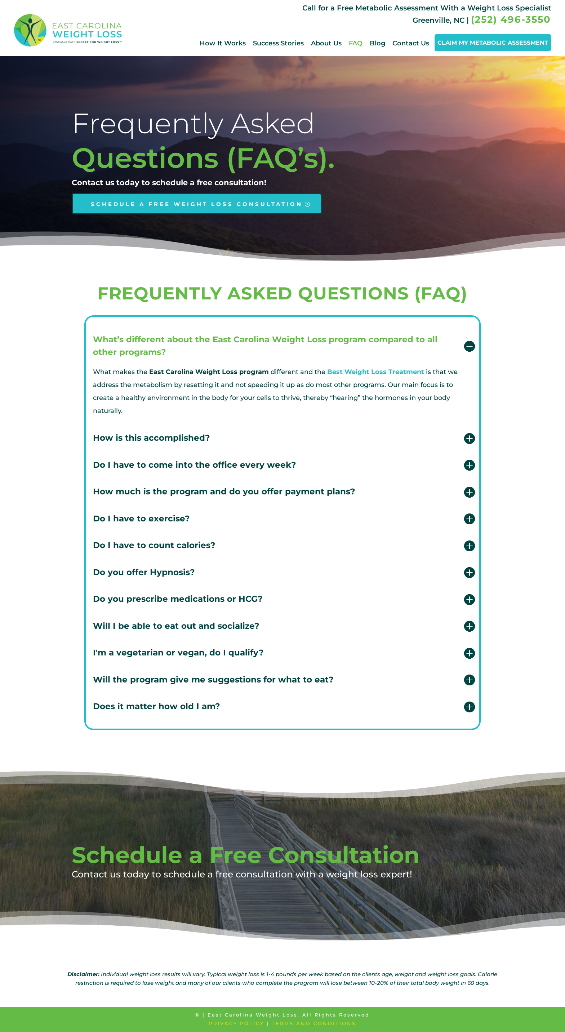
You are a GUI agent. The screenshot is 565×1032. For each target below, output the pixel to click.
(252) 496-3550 (511, 19)
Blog (377, 43)
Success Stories (278, 43)
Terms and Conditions (314, 1023)
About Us (326, 43)
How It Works (223, 43)
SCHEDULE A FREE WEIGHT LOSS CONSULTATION (197, 204)
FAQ (355, 43)
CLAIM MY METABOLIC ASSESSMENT (492, 42)
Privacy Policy (236, 1023)
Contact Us (410, 43)
